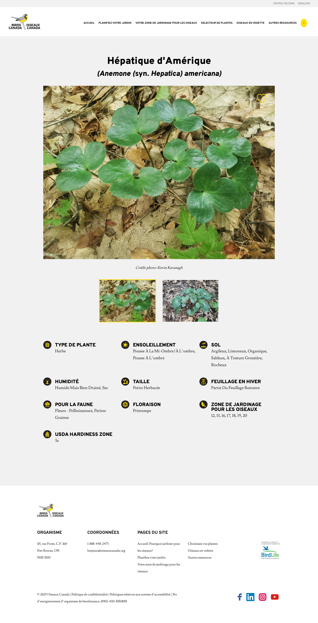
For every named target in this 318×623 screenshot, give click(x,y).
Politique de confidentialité (89, 594)
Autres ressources (283, 23)
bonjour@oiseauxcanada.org (106, 551)
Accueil (88, 23)
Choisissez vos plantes (202, 544)
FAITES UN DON (284, 3)
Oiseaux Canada (58, 594)
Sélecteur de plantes (217, 23)
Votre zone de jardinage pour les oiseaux (166, 23)
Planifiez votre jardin (114, 23)
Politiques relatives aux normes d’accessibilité (140, 594)
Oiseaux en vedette (250, 23)
